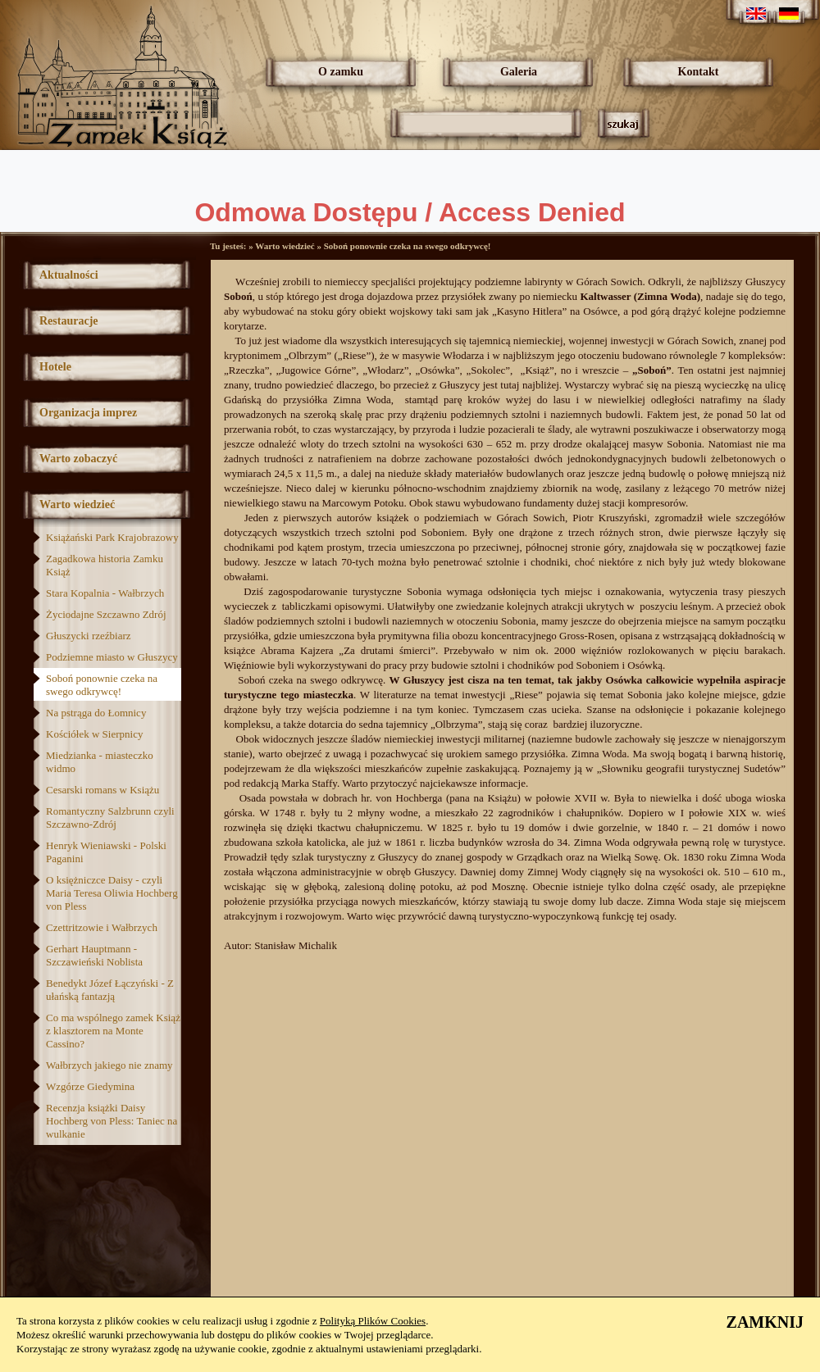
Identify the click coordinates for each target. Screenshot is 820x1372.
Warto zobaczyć (78, 458)
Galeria (518, 72)
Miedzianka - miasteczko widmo (99, 762)
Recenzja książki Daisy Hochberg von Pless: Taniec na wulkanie (111, 1121)
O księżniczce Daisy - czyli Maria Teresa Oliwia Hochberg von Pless (112, 893)
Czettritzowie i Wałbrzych (101, 927)
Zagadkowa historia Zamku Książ (104, 565)
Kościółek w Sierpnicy (94, 734)
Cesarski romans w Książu (102, 790)
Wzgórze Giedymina (90, 1086)
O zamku (340, 72)
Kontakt (698, 72)
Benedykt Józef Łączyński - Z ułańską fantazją (110, 989)
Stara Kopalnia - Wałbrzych (105, 593)
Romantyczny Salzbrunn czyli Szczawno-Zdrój (110, 817)
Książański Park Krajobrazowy (112, 537)
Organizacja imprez (88, 413)
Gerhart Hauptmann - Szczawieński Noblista (94, 955)
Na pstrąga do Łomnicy (96, 712)
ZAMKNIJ (765, 1322)
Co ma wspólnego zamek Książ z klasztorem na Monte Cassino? (113, 1030)
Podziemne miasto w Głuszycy (112, 657)
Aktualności (68, 275)
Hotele (55, 367)
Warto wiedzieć (77, 504)
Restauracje (68, 321)
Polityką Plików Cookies (373, 1321)
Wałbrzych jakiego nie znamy (109, 1065)
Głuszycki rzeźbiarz (88, 635)
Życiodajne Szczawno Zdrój (106, 614)
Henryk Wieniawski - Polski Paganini (106, 852)
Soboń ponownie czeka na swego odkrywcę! (101, 684)
